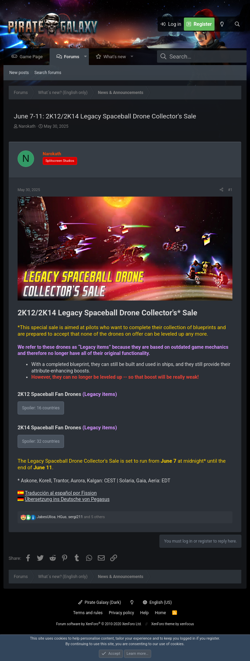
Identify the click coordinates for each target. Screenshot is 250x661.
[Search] (237, 24)
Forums (73, 57)
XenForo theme (163, 624)
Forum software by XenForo (99, 624)
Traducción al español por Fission (61, 493)
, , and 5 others (71, 517)
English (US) (157, 602)
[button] (87, 57)
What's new (116, 57)
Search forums (47, 73)
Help (144, 612)
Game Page (32, 57)
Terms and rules (88, 612)
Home (160, 612)
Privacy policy (121, 612)
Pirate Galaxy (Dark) (99, 602)
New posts (19, 73)
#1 (230, 190)
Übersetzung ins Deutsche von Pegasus (67, 499)
